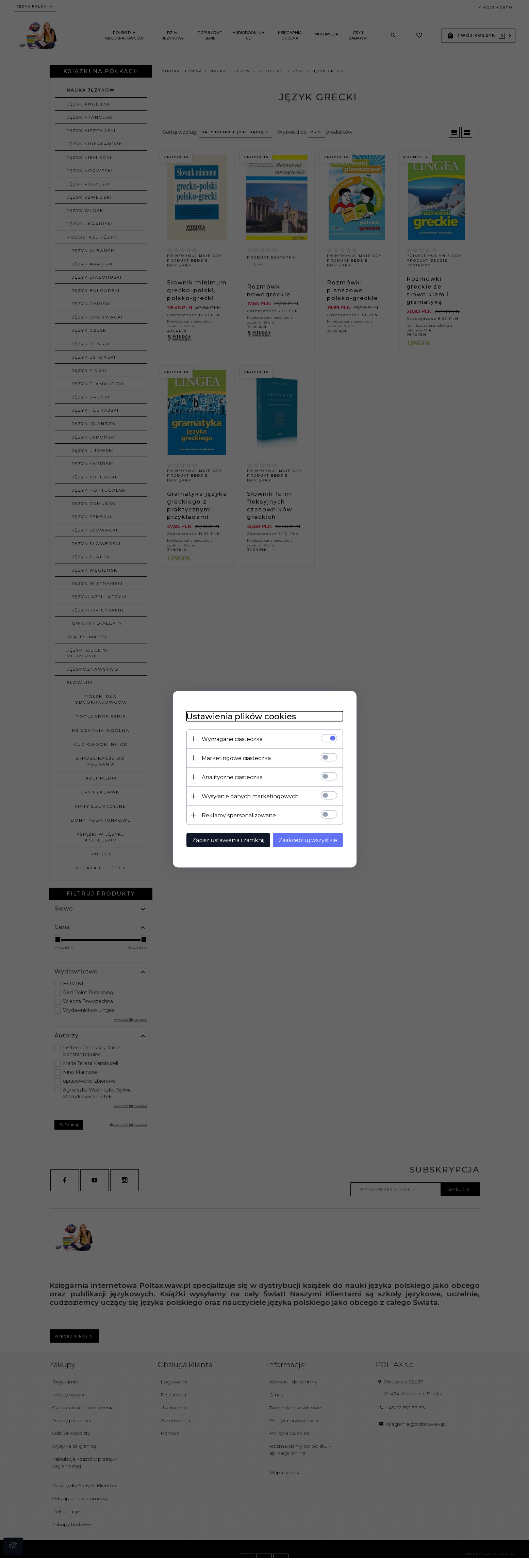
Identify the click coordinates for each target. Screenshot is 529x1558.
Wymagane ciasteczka (232, 739)
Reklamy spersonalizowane (239, 815)
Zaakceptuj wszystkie (308, 840)
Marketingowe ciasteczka (236, 758)
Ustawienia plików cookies (241, 716)
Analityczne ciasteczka (232, 777)
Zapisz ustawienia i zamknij (228, 840)
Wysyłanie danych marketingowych (250, 796)
